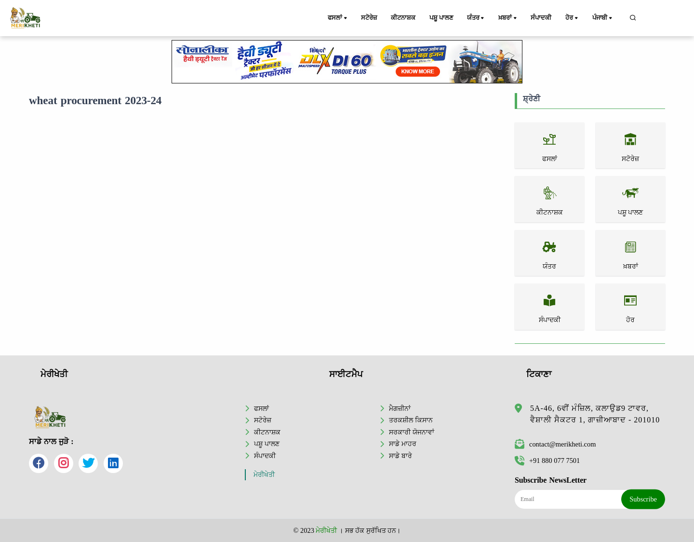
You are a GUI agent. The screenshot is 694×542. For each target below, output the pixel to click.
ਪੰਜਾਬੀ (603, 18)
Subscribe (643, 499)
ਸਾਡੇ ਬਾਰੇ (400, 456)
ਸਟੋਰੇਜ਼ (368, 17)
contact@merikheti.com (555, 444)
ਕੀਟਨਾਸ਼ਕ (403, 17)
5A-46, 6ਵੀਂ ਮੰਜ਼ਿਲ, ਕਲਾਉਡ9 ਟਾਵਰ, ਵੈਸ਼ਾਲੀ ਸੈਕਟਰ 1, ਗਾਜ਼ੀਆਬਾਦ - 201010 (595, 414)
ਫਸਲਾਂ (338, 18)
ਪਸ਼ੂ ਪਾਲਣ (442, 17)
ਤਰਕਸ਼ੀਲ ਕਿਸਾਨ (411, 420)
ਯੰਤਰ (477, 18)
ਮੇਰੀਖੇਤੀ (264, 474)
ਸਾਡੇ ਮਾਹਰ (402, 443)
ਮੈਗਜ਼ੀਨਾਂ (400, 408)
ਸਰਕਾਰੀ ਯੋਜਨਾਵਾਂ (411, 432)
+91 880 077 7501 (547, 460)
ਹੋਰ (573, 18)
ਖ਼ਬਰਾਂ (509, 18)
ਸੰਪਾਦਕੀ (541, 17)
